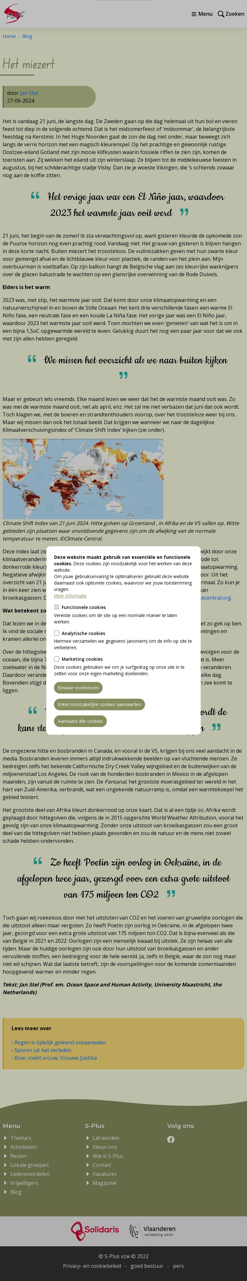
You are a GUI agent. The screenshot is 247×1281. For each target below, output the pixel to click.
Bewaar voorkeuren (78, 688)
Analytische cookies (83, 633)
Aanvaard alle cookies (80, 721)
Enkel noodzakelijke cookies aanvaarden (99, 704)
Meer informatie (70, 596)
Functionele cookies (84, 607)
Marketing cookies (82, 659)
